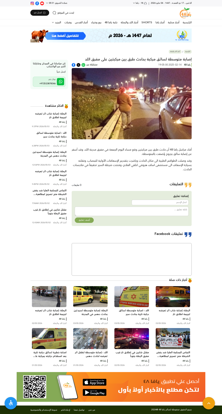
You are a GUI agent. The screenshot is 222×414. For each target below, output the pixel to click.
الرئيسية (187, 23)
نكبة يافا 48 (111, 23)
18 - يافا (141, 3)
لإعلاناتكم (65, 410)
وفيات (68, 23)
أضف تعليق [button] (84, 220)
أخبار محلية (173, 23)
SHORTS (147, 23)
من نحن (91, 410)
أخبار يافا (160, 23)
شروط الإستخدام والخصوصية (43, 410)
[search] (63, 13)
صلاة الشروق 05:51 (57, 3)
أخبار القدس (81, 23)
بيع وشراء (96, 23)
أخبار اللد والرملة (129, 23)
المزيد (57, 23)
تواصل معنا (79, 410)
